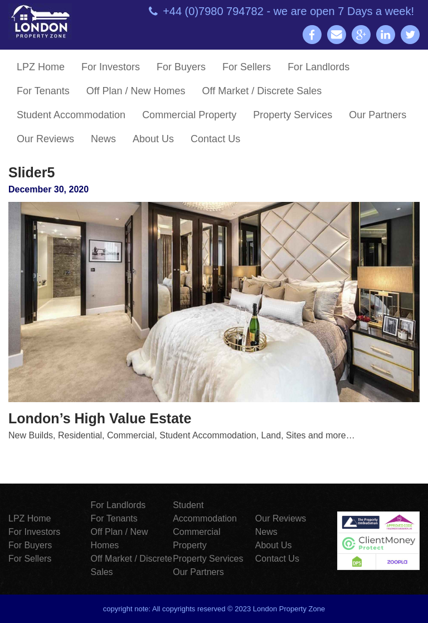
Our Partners (377, 114)
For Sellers (246, 67)
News (103, 138)
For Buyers (181, 67)
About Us (153, 138)
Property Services (292, 114)
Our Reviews (45, 138)
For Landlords (318, 67)
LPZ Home (41, 67)
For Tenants (43, 90)
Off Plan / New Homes (136, 90)
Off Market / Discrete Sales (262, 90)
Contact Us (215, 138)
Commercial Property (189, 114)
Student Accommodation (71, 114)
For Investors (110, 67)
